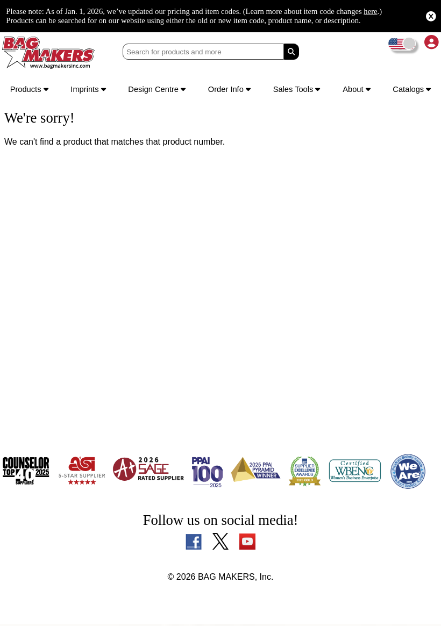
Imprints (89, 90)
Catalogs (410, 90)
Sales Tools (298, 90)
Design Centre (158, 90)
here (49, 16)
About (357, 90)
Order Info (232, 90)
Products (30, 90)
